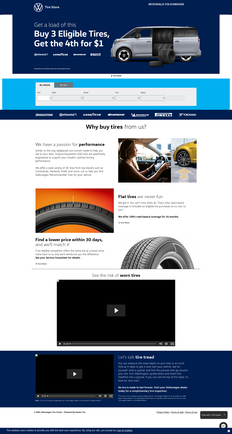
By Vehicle (45, 86)
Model (86, 93)
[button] (223, 426)
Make (54, 93)
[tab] (45, 85)
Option (143, 93)
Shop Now (175, 98)
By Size (63, 85)
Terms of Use (191, 412)
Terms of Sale (177, 412)
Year (39, 93)
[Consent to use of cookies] (229, 431)
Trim (117, 93)
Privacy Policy (163, 412)
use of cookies (124, 430)
